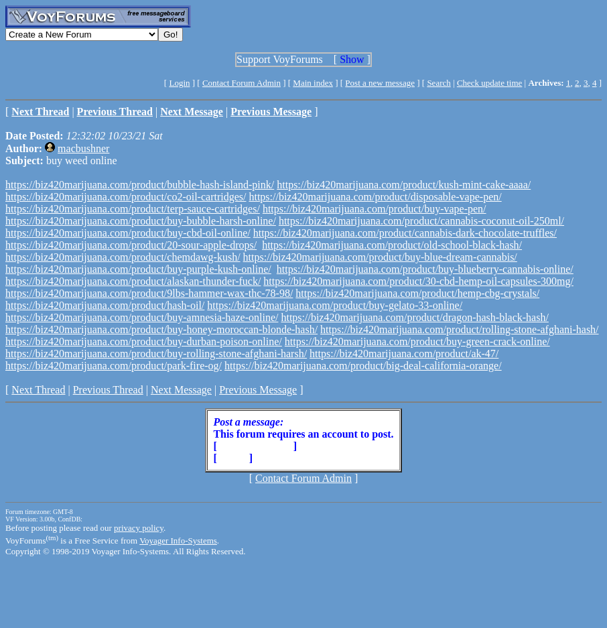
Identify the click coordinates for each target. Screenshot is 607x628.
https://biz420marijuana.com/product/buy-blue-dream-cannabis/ (380, 257)
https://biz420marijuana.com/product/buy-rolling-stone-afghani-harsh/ (156, 353)
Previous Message (258, 389)
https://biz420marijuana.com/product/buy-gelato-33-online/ (334, 305)
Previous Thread (108, 389)
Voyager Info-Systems (178, 541)
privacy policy (138, 528)
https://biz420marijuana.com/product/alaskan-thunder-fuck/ (133, 281)
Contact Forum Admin (241, 83)
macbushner (83, 148)
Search (438, 83)
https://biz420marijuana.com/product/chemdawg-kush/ (123, 257)
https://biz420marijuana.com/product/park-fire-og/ (113, 365)
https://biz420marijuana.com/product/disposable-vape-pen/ (375, 196)
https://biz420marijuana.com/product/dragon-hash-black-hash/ (414, 317)
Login (179, 83)
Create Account (255, 446)
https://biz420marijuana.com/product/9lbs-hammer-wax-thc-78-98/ (149, 293)
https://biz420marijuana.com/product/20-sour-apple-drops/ (131, 245)
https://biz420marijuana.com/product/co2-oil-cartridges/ (125, 196)
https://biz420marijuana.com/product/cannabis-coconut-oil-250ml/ (421, 221)
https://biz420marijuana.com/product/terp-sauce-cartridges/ (132, 208)
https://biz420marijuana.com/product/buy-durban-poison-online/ (143, 341)
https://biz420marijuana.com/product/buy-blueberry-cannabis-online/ (425, 269)
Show (352, 59)
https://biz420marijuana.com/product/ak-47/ (404, 353)
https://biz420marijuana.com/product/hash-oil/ (104, 305)
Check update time (489, 83)
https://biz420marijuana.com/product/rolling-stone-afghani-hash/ (459, 329)
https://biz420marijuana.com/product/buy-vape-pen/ (374, 208)
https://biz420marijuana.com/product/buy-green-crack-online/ (417, 341)
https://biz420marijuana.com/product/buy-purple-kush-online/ (138, 269)
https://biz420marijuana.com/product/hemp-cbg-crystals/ (417, 293)
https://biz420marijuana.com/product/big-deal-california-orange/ (363, 365)
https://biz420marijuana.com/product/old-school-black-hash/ (392, 245)
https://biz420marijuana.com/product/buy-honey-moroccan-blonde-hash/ (161, 329)
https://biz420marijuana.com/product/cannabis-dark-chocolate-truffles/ (405, 233)
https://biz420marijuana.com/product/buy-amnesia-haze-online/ (141, 317)
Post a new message (380, 83)
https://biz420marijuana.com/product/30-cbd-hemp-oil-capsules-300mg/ (418, 281)
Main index (313, 83)
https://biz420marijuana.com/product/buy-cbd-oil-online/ (128, 233)
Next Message (181, 389)
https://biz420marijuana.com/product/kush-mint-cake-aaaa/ (404, 184)
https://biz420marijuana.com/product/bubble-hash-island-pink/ (139, 184)
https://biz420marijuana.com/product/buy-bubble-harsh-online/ (140, 221)
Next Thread (38, 389)
